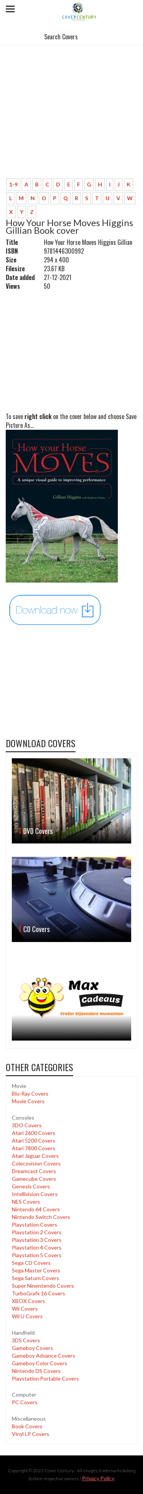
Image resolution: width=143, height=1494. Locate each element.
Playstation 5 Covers (36, 1255)
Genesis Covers (31, 1186)
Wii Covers (25, 1308)
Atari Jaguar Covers (35, 1155)
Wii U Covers (27, 1316)
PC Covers (24, 1402)
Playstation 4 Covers (36, 1247)
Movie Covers (28, 1101)
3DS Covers (26, 1340)
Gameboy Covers (32, 1348)
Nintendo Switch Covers (41, 1217)
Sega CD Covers (31, 1262)
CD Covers (36, 929)
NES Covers (26, 1201)
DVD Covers (38, 831)
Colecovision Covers (36, 1163)
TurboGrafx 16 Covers (38, 1293)
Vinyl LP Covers (30, 1434)
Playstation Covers (34, 1224)
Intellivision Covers (35, 1194)
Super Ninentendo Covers (43, 1285)
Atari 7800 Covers (33, 1148)
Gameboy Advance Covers (43, 1355)
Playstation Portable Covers (45, 1378)
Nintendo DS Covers (36, 1371)
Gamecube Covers (34, 1178)
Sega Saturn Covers (35, 1278)
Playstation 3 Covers (36, 1240)
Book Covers (27, 1426)
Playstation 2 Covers (36, 1232)
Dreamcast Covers (34, 1171)
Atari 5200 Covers (33, 1140)
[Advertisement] (68, 121)
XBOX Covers (28, 1301)
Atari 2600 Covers (33, 1133)
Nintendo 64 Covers (36, 1209)
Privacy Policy (98, 1478)
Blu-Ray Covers (30, 1093)
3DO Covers (27, 1125)
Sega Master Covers (36, 1270)
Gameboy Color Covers (39, 1363)
